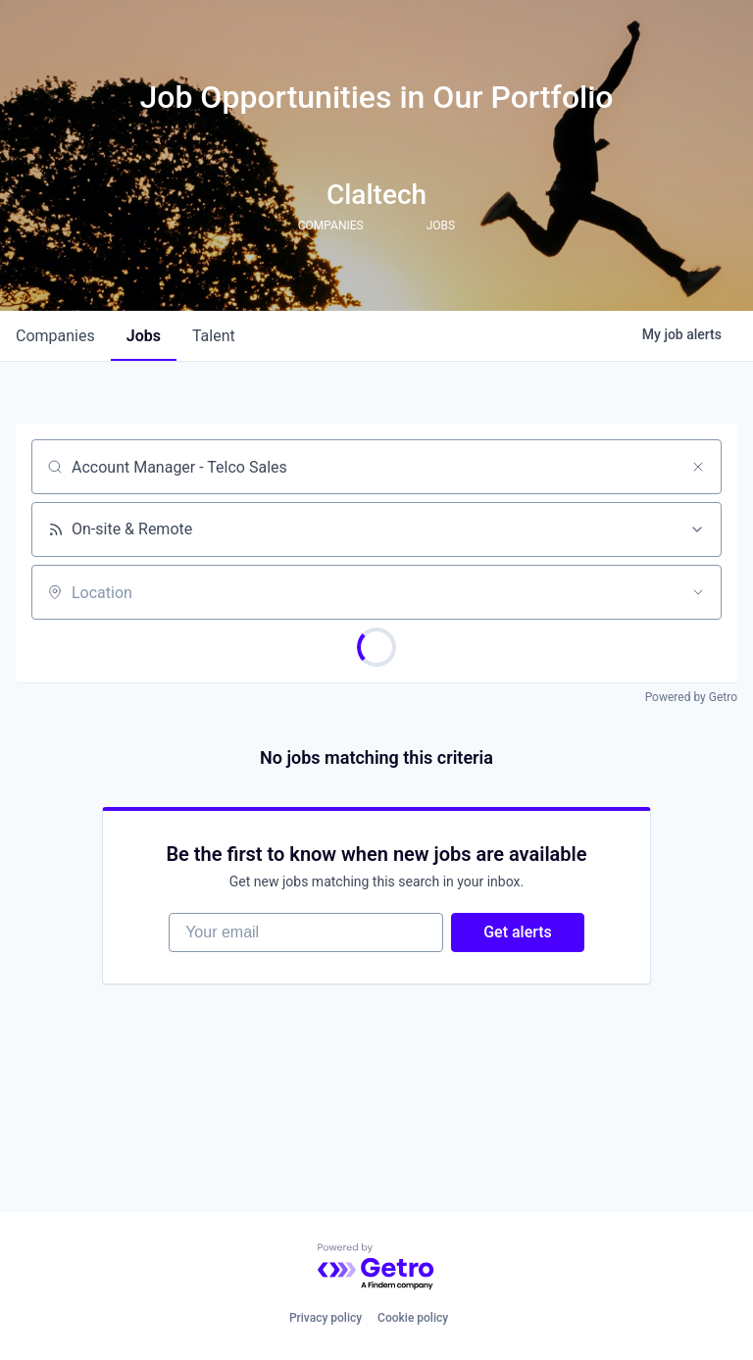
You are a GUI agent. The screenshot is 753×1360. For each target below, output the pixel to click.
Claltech (376, 194)
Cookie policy (412, 1318)
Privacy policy (325, 1318)
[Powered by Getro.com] (376, 1267)
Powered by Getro (691, 697)
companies (55, 336)
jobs (143, 336)
